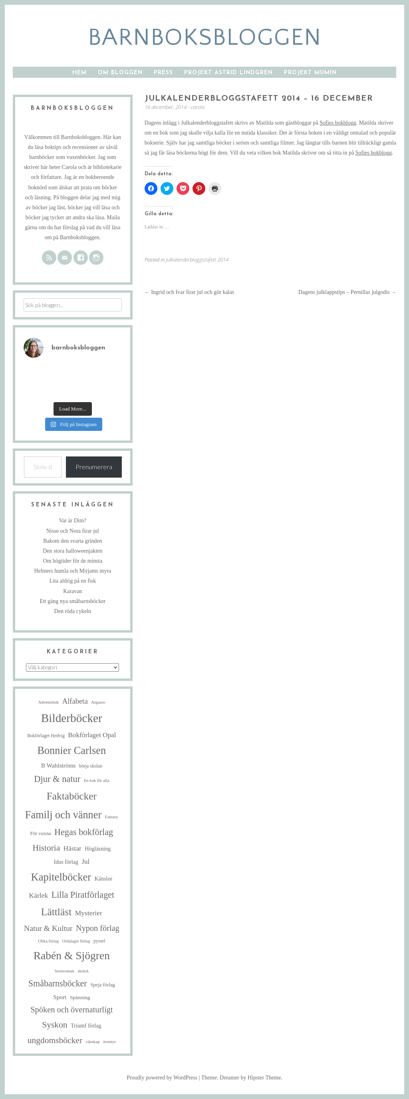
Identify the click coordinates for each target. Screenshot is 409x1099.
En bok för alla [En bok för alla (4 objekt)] (96, 780)
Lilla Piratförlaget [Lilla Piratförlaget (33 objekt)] (83, 895)
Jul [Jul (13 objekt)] (85, 861)
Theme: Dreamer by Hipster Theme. (241, 1078)
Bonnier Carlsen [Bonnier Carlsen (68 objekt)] (72, 750)
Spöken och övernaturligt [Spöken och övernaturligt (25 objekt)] (71, 1009)
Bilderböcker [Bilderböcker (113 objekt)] (71, 718)
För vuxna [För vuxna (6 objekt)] (40, 833)
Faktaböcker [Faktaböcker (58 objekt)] (72, 795)
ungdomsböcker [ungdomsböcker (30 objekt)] (55, 1040)
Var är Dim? (72, 521)
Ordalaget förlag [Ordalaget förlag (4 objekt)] (76, 941)
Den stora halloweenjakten (72, 551)
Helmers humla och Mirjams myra (72, 571)
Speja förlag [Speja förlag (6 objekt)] (102, 985)
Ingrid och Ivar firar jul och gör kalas (189, 292)
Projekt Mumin (310, 73)
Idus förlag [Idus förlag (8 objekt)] (66, 862)
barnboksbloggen (205, 37)
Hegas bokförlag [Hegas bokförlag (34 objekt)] (83, 832)
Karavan (72, 591)
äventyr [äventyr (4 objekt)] (109, 1041)
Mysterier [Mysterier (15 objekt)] (88, 913)
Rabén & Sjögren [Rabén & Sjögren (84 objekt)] (72, 955)
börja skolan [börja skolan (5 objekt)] (90, 766)
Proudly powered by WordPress (162, 1078)
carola (197, 107)
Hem (79, 73)
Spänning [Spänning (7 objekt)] (80, 997)
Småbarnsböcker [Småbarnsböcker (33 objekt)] (57, 983)
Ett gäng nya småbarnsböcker (72, 601)
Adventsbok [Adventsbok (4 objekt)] (48, 702)
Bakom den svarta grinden (72, 541)
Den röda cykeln (72, 611)
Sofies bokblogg (338, 123)
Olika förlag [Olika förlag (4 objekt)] (48, 941)
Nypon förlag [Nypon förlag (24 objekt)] (97, 928)
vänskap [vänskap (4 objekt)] (93, 1041)
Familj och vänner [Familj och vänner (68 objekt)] (63, 815)
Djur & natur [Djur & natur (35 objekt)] (57, 779)
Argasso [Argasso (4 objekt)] (98, 702)
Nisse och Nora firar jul (72, 531)
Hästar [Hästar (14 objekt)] (72, 848)
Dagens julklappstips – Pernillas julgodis (347, 292)
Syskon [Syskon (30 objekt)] (54, 1025)
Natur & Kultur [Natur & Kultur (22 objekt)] (48, 928)
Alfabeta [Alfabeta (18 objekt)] (75, 701)
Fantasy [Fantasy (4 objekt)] (111, 817)
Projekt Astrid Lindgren (228, 73)
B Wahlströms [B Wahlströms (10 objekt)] (58, 765)
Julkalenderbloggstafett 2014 (197, 259)
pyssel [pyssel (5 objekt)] (99, 941)
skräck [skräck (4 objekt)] (83, 971)
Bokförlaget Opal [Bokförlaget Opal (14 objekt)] (92, 735)
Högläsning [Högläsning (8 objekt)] (98, 848)
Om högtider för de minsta (73, 561)
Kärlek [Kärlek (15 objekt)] (38, 895)
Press (163, 73)
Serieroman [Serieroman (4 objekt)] (64, 971)
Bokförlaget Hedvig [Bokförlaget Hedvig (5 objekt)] (46, 735)
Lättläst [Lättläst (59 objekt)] (56, 912)
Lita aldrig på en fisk (73, 581)
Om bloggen (120, 73)
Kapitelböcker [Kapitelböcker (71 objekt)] (61, 877)
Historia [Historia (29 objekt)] (46, 848)
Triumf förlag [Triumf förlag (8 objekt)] (86, 1025)
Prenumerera (93, 466)
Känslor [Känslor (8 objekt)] (104, 878)
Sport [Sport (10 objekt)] (59, 997)
